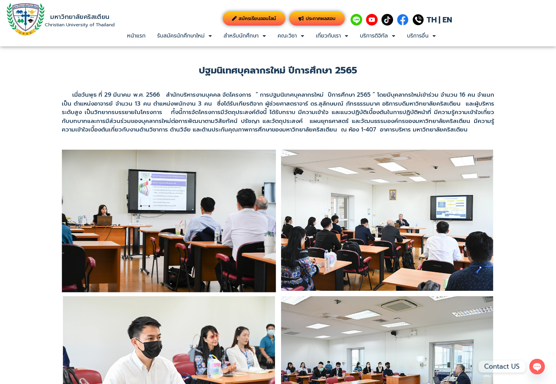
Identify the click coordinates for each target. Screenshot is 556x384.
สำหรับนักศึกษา (245, 36)
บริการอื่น (421, 36)
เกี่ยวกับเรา (332, 36)
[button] (184, 35)
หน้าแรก (136, 36)
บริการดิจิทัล (377, 36)
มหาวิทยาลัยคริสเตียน (79, 17)
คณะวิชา (291, 36)
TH (432, 20)
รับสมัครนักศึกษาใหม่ (184, 36)
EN (447, 20)
